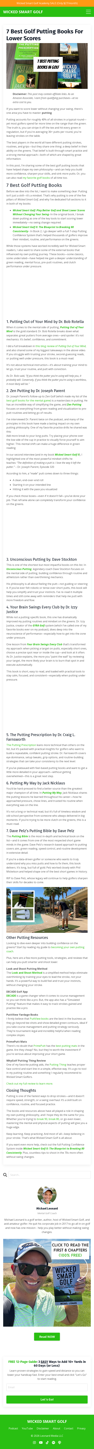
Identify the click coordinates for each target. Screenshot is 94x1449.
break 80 (54, 1119)
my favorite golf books (36, 178)
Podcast (13, 1428)
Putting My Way (51, 792)
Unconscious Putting (19, 569)
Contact (68, 1428)
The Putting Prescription (21, 745)
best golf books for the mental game (28, 400)
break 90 (42, 1119)
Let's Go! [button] (47, 1399)
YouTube (27, 1428)
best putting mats (66, 1046)
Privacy (81, 1428)
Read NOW (47, 1337)
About (56, 1428)
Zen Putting (74, 404)
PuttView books (39, 1018)
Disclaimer (43, 1428)
